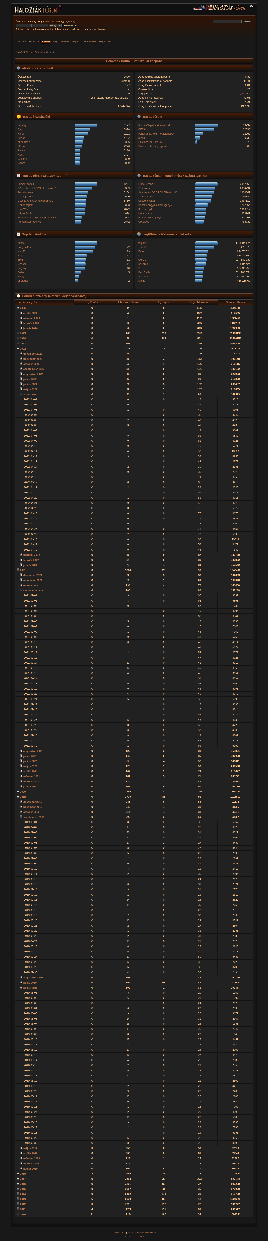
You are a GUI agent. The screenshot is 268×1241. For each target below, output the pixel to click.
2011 (23, 1209)
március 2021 (31, 776)
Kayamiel (143, 264)
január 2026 (30, 328)
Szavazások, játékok (150, 142)
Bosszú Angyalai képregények (35, 200)
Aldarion (22, 150)
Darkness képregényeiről (152, 146)
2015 (23, 1188)
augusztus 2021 (33, 751)
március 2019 (31, 1158)
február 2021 (31, 781)
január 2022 (30, 565)
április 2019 (30, 1153)
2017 (23, 1178)
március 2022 (31, 554)
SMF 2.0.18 (120, 1232)
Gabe (21, 272)
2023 (23, 343)
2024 (23, 338)
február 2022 (31, 560)
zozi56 (21, 137)
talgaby (22, 125)
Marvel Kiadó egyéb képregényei (37, 217)
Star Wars (23, 209)
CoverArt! (143, 221)
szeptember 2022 (33, 368)
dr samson (24, 142)
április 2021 (30, 771)
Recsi (21, 154)
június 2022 (30, 384)
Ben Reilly (144, 272)
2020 (23, 791)
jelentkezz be (52, 21)
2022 (23, 348)
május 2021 (30, 766)
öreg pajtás (24, 247)
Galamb (22, 158)
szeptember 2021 (33, 590)
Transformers (25, 192)
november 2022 (32, 358)
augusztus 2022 (33, 374)
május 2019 (30, 1148)
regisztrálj (70, 21)
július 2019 (30, 982)
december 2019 (32, 801)
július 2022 (30, 379)
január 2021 (30, 786)
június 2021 (30, 761)
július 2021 (30, 756)
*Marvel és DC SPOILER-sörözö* (37, 188)
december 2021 (32, 575)
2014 (23, 1194)
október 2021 (31, 585)
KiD (140, 255)
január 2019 (30, 1168)
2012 (23, 1204)
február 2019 (31, 1163)
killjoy (21, 276)
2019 (23, 796)
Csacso (22, 264)
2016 (23, 1183)
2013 (23, 1199)
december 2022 (32, 353)
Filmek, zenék (26, 184)
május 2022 (30, 389)
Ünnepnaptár (25, 205)
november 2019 (32, 807)
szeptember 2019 (33, 817)
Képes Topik (25, 213)
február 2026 (31, 323)
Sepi (20, 129)
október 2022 (31, 363)
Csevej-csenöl (26, 196)
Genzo (22, 163)
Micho (21, 146)
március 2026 (31, 318)
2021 (23, 570)
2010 (23, 1214)
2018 (23, 1173)
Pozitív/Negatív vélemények (154, 125)
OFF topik (144, 129)
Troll (20, 259)
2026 (23, 308)
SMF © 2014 (133, 1232)
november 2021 (32, 580)
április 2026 (30, 313)
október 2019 (31, 812)
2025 (23, 333)
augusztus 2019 (33, 977)
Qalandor (245, 93)
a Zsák (142, 137)
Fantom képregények (30, 221)
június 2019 (30, 987)
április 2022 (30, 394)
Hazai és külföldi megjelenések (156, 133)
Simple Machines (148, 1232)
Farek (21, 133)
